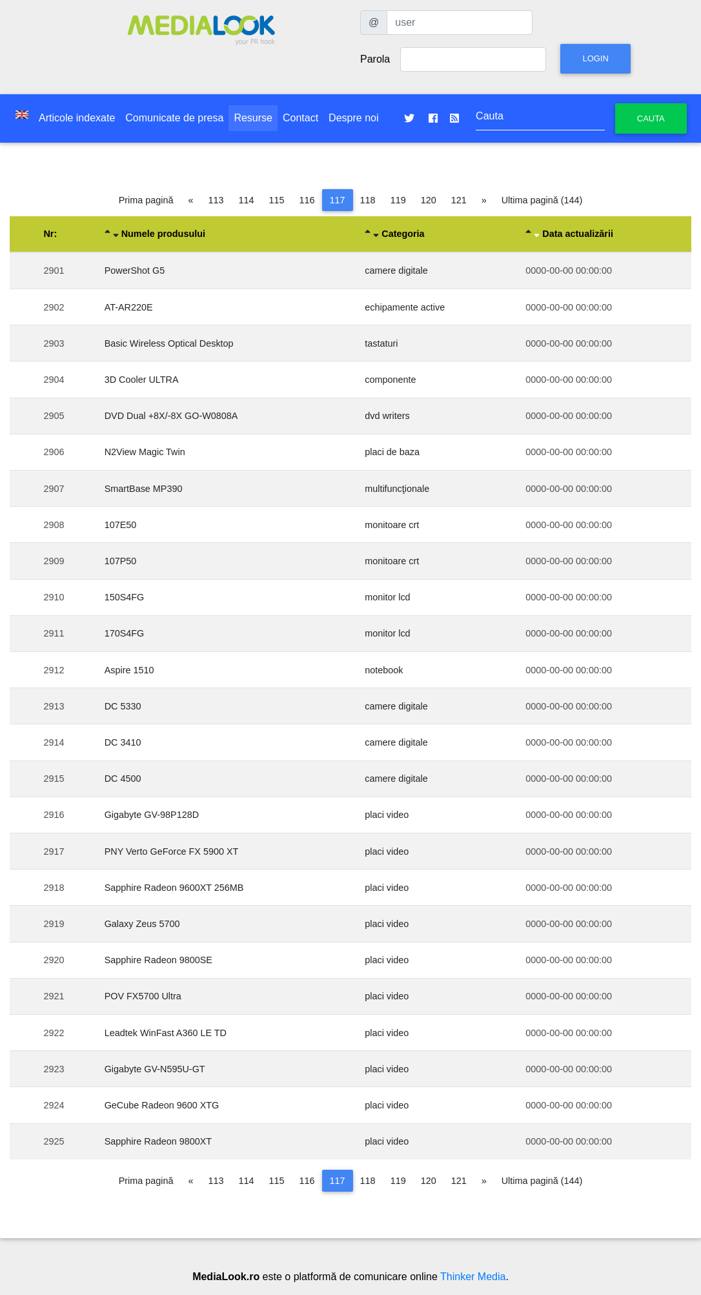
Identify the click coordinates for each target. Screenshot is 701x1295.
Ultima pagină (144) (542, 200)
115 (277, 200)
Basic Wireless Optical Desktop (169, 343)
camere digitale (396, 270)
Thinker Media (472, 1276)
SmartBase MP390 (144, 489)
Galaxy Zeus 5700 (142, 924)
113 (216, 200)
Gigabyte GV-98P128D (152, 815)
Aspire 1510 (129, 670)
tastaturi (381, 343)
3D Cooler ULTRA (142, 379)
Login (595, 58)
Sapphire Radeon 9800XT (158, 1141)
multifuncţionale (397, 489)
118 (368, 200)
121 (459, 200)
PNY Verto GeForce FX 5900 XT (172, 851)
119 (398, 200)
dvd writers (387, 416)
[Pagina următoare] (484, 200)
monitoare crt (392, 525)
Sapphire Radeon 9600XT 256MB (174, 887)
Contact (300, 117)
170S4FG (125, 633)
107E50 (121, 525)
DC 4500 (123, 778)
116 (307, 200)
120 (428, 200)
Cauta (651, 118)
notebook (384, 670)
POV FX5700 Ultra (143, 996)
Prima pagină (146, 200)
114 (246, 200)
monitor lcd (387, 597)
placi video (387, 815)
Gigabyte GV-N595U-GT (155, 1069)
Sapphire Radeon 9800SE (158, 960)
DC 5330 (123, 706)
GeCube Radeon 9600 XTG (162, 1105)
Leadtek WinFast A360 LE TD (166, 1033)
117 (337, 200)
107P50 (121, 561)
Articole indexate (77, 117)
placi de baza (392, 452)
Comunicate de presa (174, 117)
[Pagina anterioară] (191, 200)
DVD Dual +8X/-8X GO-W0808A (171, 416)
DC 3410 (123, 742)
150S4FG (125, 597)
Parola (375, 59)
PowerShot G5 (135, 270)
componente (390, 379)
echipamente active (405, 307)
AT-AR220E (129, 307)
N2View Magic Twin (145, 452)
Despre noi (353, 117)
